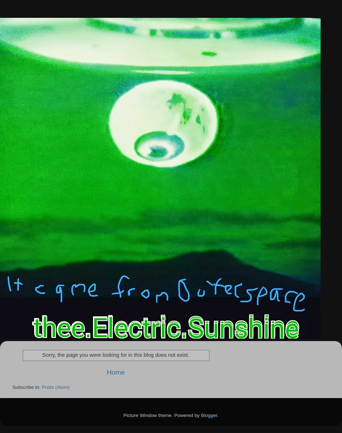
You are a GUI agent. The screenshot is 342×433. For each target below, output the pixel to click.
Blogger (209, 415)
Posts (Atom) (56, 387)
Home (116, 372)
